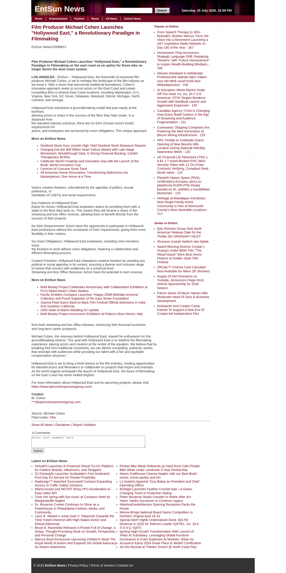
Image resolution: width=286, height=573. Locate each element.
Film (53, 417)
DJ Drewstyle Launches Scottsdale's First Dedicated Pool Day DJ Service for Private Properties (72, 475)
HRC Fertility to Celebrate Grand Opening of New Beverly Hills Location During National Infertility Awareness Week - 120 (181, 146)
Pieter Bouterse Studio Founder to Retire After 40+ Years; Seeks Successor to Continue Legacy (156, 498)
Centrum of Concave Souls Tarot (63, 169)
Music (95, 18)
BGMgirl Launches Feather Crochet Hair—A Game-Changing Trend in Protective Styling (156, 491)
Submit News (132, 18)
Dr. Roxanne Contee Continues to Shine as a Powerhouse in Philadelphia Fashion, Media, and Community (70, 508)
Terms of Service (102, 565)
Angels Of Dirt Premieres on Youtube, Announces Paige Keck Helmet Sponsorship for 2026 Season (180, 282)
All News (111, 18)
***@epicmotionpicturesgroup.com (56, 402)
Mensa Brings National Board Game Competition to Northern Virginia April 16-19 (156, 514)
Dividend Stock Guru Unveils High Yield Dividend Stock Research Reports (93, 145)
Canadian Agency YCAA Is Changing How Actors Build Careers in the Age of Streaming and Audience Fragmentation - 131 (183, 116)
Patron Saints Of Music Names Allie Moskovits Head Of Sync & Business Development (183, 297)
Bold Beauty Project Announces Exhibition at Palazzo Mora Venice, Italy (91, 314)
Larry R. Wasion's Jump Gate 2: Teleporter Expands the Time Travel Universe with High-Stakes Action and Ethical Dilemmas (74, 520)
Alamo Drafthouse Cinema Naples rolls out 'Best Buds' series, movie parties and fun (158, 475)
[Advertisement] (236, 91)
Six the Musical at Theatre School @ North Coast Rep (158, 547)
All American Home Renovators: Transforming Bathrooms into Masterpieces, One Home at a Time (84, 174)
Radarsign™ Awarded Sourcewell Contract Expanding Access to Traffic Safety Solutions (73, 483)
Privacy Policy (78, 565)
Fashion (79, 18)
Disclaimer (62, 425)
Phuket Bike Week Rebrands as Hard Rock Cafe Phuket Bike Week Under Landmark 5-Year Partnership (160, 468)
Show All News (42, 425)
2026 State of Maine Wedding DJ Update (69, 310)
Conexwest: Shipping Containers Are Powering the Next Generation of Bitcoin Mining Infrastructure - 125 (183, 131)
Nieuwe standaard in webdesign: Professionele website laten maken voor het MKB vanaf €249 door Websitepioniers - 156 (182, 79)
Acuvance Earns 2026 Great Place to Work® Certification (160, 543)
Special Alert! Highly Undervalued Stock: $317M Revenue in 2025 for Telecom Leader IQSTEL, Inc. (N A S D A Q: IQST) (159, 523)
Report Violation (84, 425)
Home (38, 18)
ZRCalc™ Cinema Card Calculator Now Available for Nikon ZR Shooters (183, 269)
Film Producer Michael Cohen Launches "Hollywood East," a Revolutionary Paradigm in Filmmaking (86, 33)
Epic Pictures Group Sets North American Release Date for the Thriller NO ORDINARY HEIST (179, 232)
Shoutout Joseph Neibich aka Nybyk (183, 241)
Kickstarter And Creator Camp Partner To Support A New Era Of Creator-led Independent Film (180, 310)
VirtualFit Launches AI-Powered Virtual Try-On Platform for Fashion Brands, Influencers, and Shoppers (74, 468)
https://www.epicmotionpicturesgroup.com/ (62, 386)
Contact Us (125, 565)
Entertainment (58, 18)
